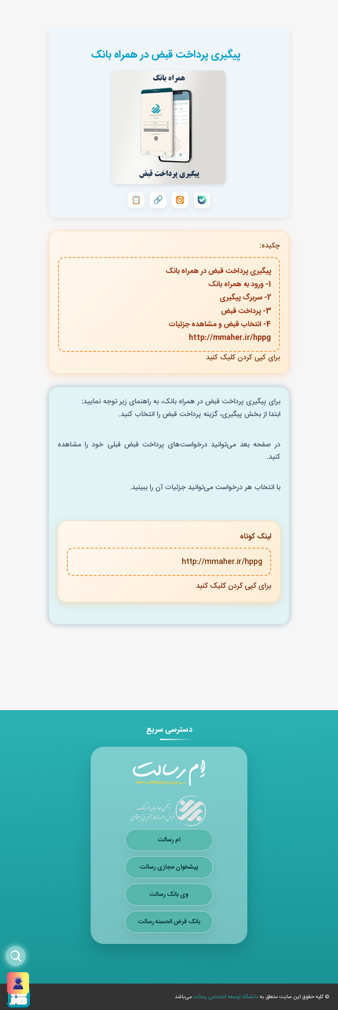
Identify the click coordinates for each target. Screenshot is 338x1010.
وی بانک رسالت (169, 894)
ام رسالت (169, 840)
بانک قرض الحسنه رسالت (169, 922)
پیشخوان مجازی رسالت (169, 867)
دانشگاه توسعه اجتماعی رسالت (225, 996)
